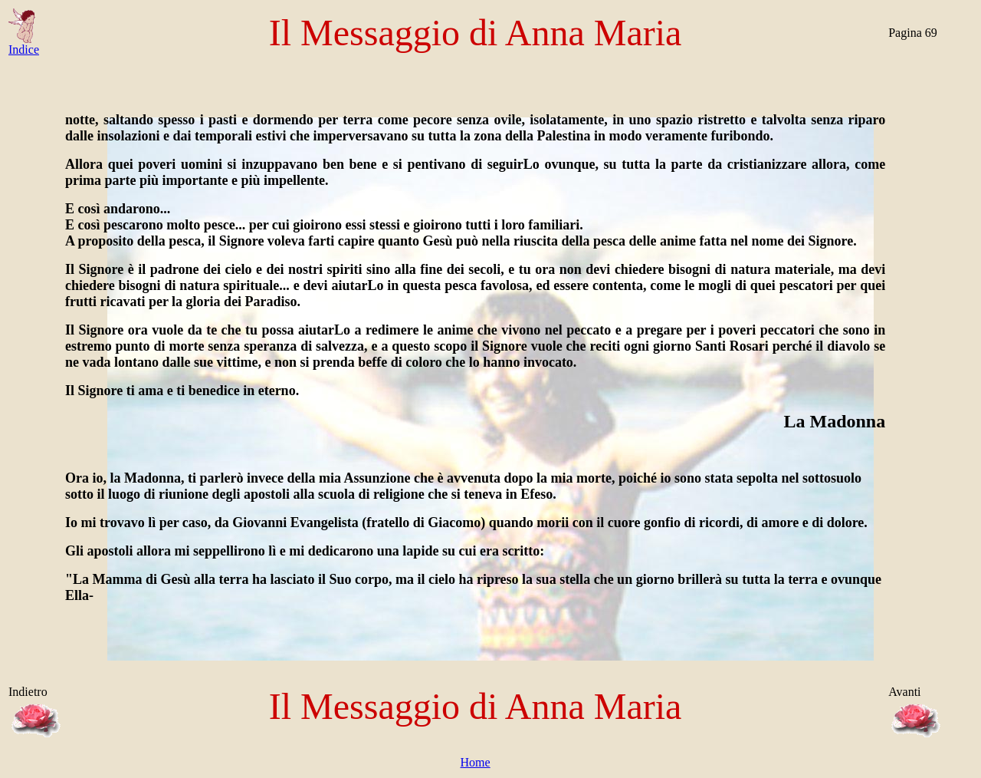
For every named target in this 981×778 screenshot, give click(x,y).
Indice (23, 44)
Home (475, 762)
